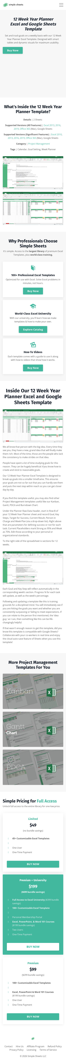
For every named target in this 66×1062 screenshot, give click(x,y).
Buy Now (12, 50)
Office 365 (25, 128)
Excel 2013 (49, 125)
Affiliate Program (35, 1046)
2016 (57, 125)
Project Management (39, 143)
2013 (10, 137)
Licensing (31, 1049)
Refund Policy (55, 1046)
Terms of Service (48, 1049)
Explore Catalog (33, 329)
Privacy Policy (16, 1049)
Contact (9, 1046)
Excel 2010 (56, 134)
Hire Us (20, 1046)
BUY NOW (33, 864)
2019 (16, 128)
